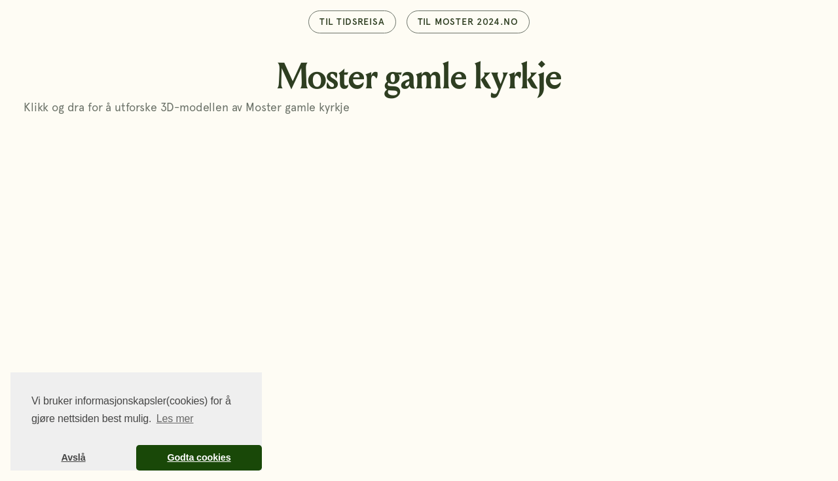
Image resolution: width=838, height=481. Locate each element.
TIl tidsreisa (351, 21)
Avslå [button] (73, 457)
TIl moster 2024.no (468, 21)
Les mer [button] (175, 418)
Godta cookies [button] (198, 457)
